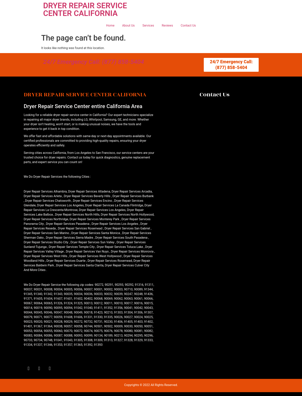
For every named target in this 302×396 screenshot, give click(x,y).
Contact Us (188, 25)
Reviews (167, 25)
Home (110, 25)
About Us (128, 25)
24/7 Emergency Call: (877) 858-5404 (93, 61)
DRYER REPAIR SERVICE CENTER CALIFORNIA (85, 9)
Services (148, 25)
